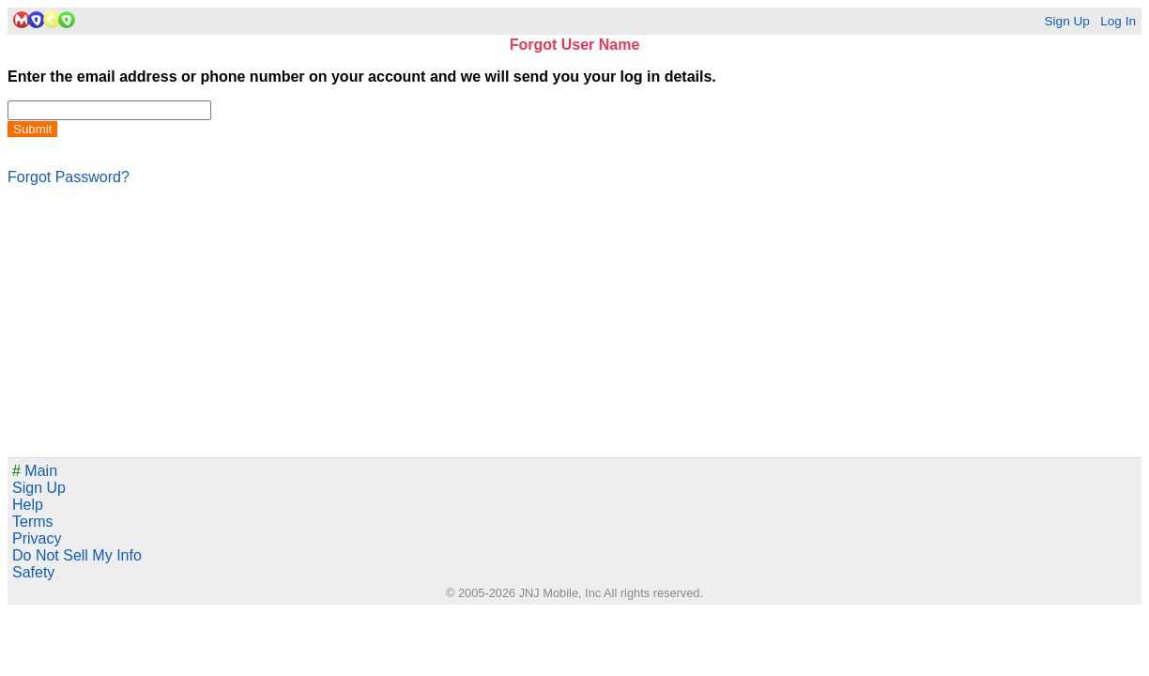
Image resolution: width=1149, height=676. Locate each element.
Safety (33, 572)
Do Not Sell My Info (77, 555)
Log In (1118, 21)
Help (27, 505)
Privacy (36, 538)
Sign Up (1066, 21)
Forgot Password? (69, 177)
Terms (33, 522)
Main (34, 471)
